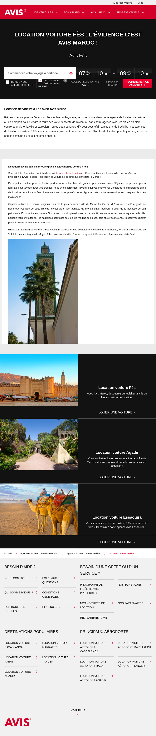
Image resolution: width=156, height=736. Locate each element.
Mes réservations (122, 2)
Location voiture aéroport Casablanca (93, 647)
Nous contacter (17, 578)
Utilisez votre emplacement (71, 73)
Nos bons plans (130, 584)
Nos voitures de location (92, 605)
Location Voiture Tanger (55, 659)
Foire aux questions (50, 580)
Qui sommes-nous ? (18, 592)
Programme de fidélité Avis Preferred (91, 589)
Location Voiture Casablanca (17, 645)
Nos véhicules (43, 12)
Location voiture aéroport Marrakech (134, 645)
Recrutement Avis (93, 617)
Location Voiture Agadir (17, 674)
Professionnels (128, 12)
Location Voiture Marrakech (55, 645)
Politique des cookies (14, 609)
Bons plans (72, 12)
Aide (140, 2)
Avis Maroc (98, 12)
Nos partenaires (130, 603)
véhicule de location (70, 173)
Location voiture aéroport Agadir (93, 678)
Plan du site (51, 607)
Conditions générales (50, 594)
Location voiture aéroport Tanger (131, 664)
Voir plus (78, 710)
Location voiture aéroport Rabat (93, 664)
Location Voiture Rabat (17, 659)
